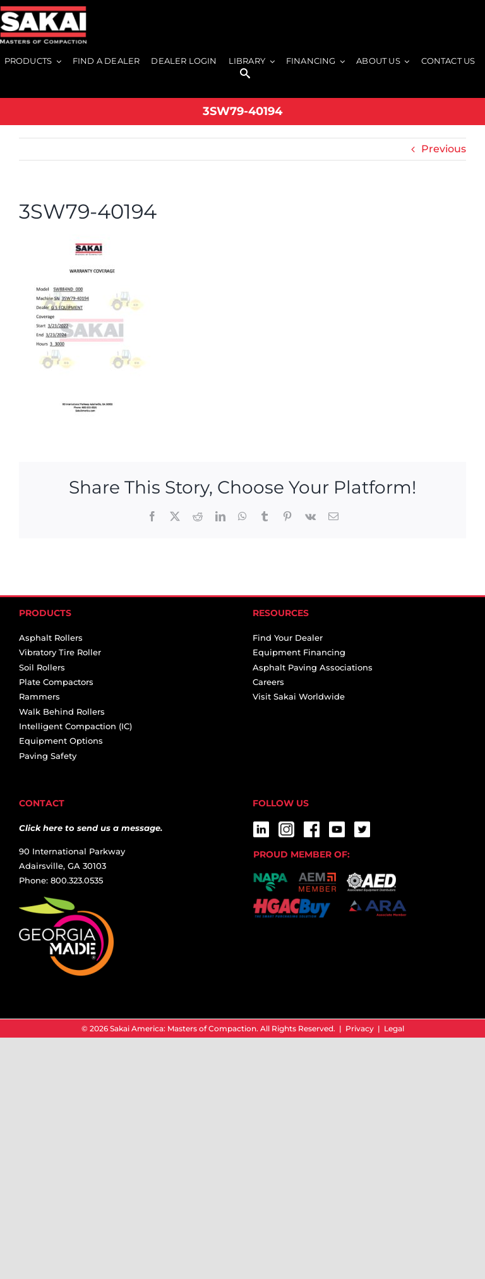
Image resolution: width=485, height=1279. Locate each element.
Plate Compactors (56, 682)
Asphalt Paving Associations (313, 667)
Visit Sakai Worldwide (299, 696)
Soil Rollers (42, 667)
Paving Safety (47, 756)
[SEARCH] (245, 74)
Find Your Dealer (288, 638)
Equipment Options (61, 741)
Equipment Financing (299, 652)
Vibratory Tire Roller (60, 652)
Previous (443, 149)
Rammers (39, 696)
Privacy (359, 1028)
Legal (394, 1028)
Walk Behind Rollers (62, 711)
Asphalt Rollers (51, 638)
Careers (268, 682)
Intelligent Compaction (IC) (75, 726)
